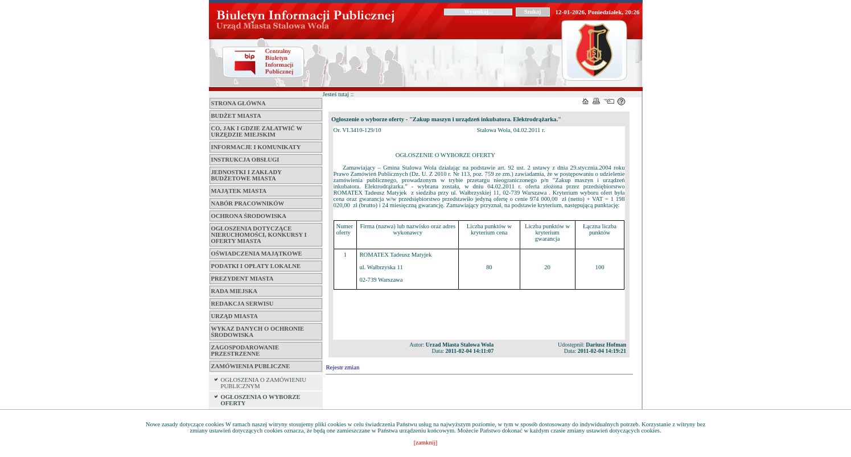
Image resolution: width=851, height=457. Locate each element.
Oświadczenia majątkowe (256, 253)
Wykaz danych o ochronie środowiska (258, 332)
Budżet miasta (236, 116)
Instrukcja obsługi (245, 160)
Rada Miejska (234, 291)
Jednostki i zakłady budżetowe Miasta (246, 175)
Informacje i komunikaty (256, 147)
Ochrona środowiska (248, 216)
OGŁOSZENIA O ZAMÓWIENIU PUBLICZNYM (263, 383)
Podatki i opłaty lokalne (256, 266)
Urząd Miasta (234, 316)
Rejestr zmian (343, 367)
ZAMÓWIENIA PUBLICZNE (250, 366)
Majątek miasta (239, 191)
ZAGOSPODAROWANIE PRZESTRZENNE (245, 350)
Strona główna (238, 103)
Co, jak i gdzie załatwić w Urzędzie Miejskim (256, 131)
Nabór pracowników (248, 203)
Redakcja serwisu (242, 303)
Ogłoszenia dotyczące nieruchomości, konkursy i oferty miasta (259, 234)
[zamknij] (425, 442)
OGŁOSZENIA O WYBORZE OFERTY (261, 400)
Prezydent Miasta (242, 278)
